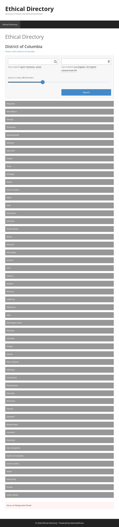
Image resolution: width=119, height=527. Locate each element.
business (30, 67)
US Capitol (91, 67)
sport (22, 67)
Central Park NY (69, 70)
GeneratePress (77, 523)
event (38, 67)
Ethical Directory (29, 9)
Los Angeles (79, 67)
